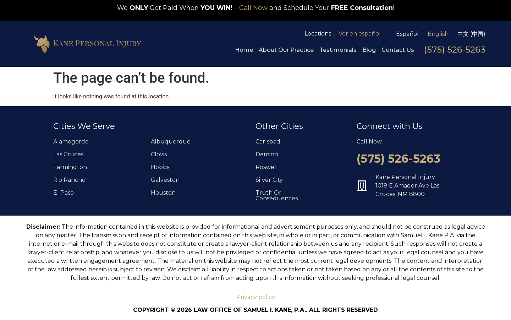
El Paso (63, 192)
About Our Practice (286, 50)
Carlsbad (268, 141)
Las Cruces (68, 154)
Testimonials (338, 50)
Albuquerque (171, 141)
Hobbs (160, 167)
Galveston (165, 180)
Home (244, 50)
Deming (267, 154)
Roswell (267, 167)
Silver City (269, 180)
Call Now (253, 8)
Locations (317, 33)
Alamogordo (71, 141)
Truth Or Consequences (277, 195)
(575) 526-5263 (454, 49)
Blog (369, 50)
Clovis (159, 154)
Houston (163, 192)
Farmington (70, 167)
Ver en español (360, 33)
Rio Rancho (69, 180)
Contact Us (397, 50)
